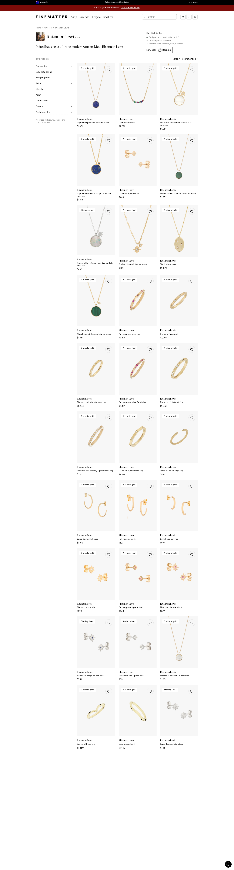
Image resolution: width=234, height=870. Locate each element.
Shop (74, 17)
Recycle (96, 17)
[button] (108, 69)
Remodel (84, 17)
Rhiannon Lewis (61, 28)
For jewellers (193, 2)
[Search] (159, 17)
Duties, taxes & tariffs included (117, 2)
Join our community (130, 8)
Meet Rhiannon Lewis (109, 47)
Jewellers (108, 17)
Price (54, 83)
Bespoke (164, 50)
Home (38, 28)
